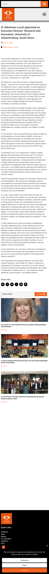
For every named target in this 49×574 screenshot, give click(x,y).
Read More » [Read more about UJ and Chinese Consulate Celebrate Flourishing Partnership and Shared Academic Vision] (4, 402)
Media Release (8, 47)
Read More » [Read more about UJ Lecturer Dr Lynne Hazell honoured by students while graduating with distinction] (4, 330)
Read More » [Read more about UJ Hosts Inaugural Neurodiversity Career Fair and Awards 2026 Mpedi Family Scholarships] (4, 366)
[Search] (44, 4)
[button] (44, 14)
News (16, 47)
